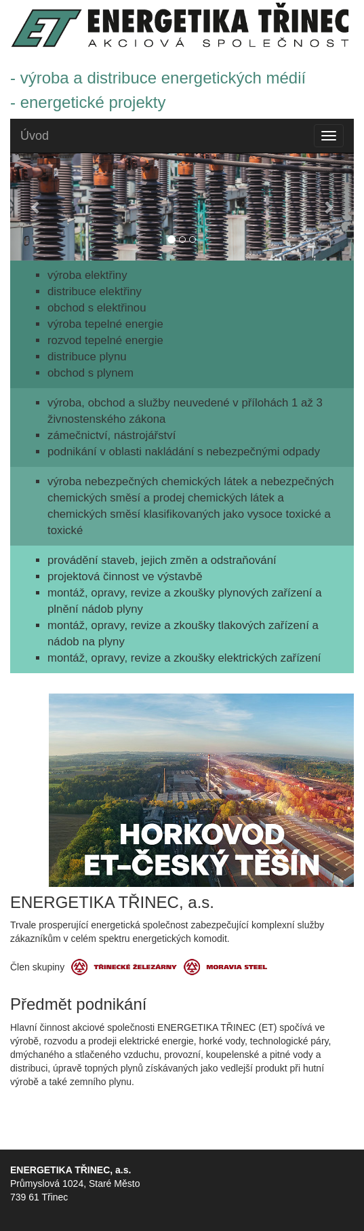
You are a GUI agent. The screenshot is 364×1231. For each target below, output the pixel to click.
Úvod (34, 136)
